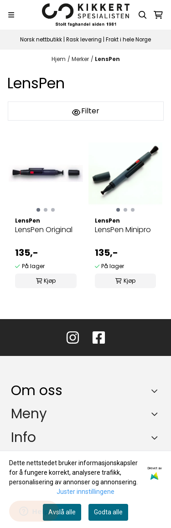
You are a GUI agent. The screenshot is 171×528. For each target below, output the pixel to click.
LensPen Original (44, 229)
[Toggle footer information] (156, 390)
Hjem (59, 59)
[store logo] (86, 14)
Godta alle (108, 512)
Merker (80, 59)
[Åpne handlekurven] (158, 15)
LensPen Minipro (123, 229)
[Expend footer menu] (156, 413)
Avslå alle (62, 512)
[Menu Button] (11, 15)
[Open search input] (143, 15)
